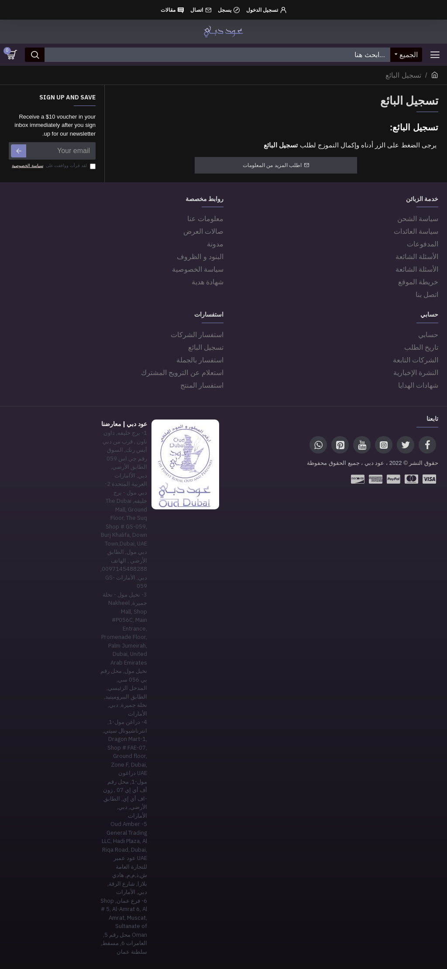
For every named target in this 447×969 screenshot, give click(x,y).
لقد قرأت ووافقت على (53, 165)
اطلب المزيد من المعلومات (272, 165)
